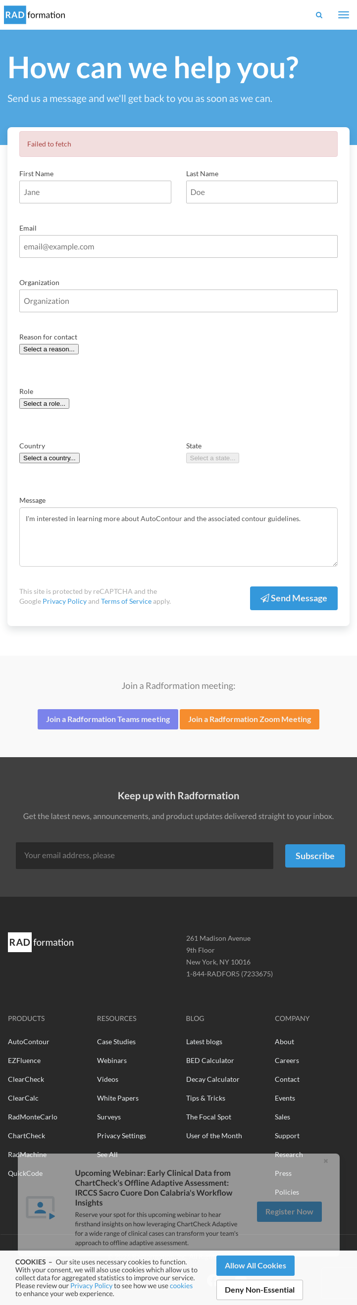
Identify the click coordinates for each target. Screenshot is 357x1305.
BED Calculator (210, 1060)
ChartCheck (26, 1135)
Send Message (293, 597)
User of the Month (214, 1135)
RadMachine (27, 1154)
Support (287, 1135)
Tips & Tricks (205, 1098)
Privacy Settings (121, 1135)
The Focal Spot (208, 1116)
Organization (39, 282)
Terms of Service (126, 601)
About (284, 1041)
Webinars (112, 1060)
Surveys (109, 1116)
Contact (287, 1079)
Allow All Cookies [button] (255, 1265)
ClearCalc (23, 1098)
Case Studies (116, 1041)
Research (289, 1154)
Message (32, 500)
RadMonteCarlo (32, 1116)
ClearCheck (26, 1079)
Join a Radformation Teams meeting (108, 719)
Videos (107, 1079)
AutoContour (29, 1041)
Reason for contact (48, 337)
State (194, 445)
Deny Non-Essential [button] (260, 1289)
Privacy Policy (91, 1285)
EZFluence (24, 1060)
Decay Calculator (213, 1079)
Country (32, 445)
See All (107, 1154)
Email (28, 228)
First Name (36, 173)
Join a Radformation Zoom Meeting (249, 719)
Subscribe (315, 855)
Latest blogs (204, 1041)
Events (285, 1098)
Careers (287, 1060)
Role (26, 391)
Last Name (202, 173)
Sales (282, 1116)
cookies (181, 1285)
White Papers (118, 1098)
